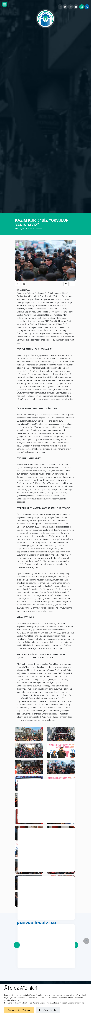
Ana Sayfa (19, 229)
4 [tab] (20, 927)
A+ (66, 284)
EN (82, 7)
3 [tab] (20, 879)
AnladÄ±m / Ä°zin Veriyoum (19, 1010)
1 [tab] (20, 782)
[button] (4, 4)
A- (72, 284)
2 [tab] (20, 830)
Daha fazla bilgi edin (47, 1010)
